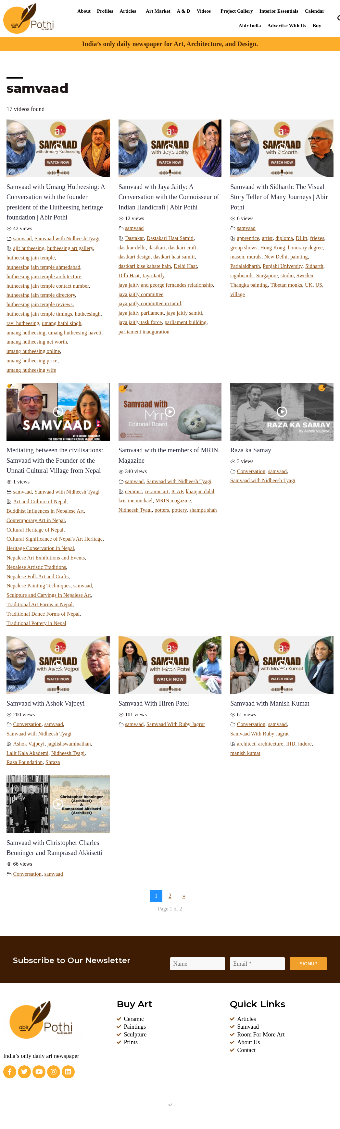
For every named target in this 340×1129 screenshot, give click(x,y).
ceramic (133, 492)
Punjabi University (282, 266)
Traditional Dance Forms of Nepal (43, 614)
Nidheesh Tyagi (135, 510)
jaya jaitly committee (141, 294)
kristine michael (136, 501)
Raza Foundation (24, 762)
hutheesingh (88, 314)
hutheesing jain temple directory (40, 295)
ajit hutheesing (28, 248)
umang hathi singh (61, 323)
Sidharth (314, 266)
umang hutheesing (25, 333)
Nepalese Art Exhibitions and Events (45, 558)
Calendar (314, 11)
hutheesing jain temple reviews (39, 304)
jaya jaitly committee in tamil (150, 304)
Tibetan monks (286, 285)
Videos (204, 11)
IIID (290, 744)
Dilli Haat (129, 276)
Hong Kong (272, 248)
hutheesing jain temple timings (39, 314)
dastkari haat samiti (174, 257)
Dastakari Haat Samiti (170, 238)
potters (162, 510)
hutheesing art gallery (70, 248)
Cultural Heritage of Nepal (34, 530)
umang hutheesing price (31, 361)
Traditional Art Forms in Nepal (39, 605)
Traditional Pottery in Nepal (36, 623)
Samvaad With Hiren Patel (154, 703)
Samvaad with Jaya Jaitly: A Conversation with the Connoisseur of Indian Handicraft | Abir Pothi (169, 197)
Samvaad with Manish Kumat (269, 703)
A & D (183, 11)
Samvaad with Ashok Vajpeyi (45, 703)
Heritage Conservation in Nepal (40, 548)
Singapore (267, 276)
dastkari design (135, 257)
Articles (128, 11)
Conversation (251, 471)
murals (254, 257)
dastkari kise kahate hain (145, 266)
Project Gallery (236, 11)
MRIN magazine (173, 501)
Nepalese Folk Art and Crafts (37, 577)
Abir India (250, 25)
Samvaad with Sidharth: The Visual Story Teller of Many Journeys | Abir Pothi (279, 197)
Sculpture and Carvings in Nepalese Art (48, 595)
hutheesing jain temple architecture (43, 277)
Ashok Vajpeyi (29, 744)
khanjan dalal (200, 492)
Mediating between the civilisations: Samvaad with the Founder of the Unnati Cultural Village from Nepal (54, 460)
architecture (270, 744)
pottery (179, 510)
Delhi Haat (185, 266)
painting (299, 257)
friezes (317, 238)
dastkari (157, 248)
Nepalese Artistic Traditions (36, 567)
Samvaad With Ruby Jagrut (175, 724)
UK (309, 285)
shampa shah (203, 510)
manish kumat (245, 753)
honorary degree (305, 248)
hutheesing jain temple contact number (47, 286)
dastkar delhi (132, 248)
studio (287, 276)
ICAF (177, 492)
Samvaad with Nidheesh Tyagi (66, 239)
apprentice (248, 238)
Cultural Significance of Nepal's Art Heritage (54, 539)
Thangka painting (249, 285)
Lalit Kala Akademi (27, 753)
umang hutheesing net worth (36, 342)
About (83, 11)
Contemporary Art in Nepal (35, 520)
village (237, 294)
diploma (284, 238)
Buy (317, 25)
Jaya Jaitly (153, 276)
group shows (243, 248)
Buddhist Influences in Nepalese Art (45, 511)
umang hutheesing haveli (74, 333)
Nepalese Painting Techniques (38, 586)
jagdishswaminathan (69, 744)
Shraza (52, 762)
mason (237, 257)
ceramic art (157, 492)
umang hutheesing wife (31, 370)
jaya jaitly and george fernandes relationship (166, 285)
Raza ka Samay (250, 450)
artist (267, 238)
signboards (241, 276)
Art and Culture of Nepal (40, 502)
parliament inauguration (144, 332)
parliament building (186, 322)
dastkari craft (182, 248)
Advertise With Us (287, 25)
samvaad (22, 239)
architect (246, 744)
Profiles (105, 11)
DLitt (302, 238)
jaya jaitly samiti (184, 313)
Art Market (158, 11)
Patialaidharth (245, 266)
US (318, 285)
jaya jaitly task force (140, 322)
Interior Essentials (278, 11)
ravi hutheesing (22, 323)
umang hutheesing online (33, 351)
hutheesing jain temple (30, 258)
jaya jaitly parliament (141, 313)
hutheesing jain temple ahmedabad (43, 267)
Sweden (304, 276)
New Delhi (275, 257)
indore (305, 744)
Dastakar (134, 238)
